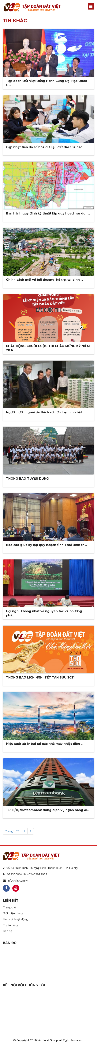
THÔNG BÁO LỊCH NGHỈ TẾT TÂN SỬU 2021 (40, 677)
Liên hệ (7, 931)
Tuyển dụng (10, 925)
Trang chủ (9, 907)
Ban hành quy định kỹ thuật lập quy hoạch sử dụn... (48, 213)
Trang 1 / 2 (12, 831)
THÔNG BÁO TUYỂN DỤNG (27, 478)
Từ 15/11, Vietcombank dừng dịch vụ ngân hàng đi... (47, 810)
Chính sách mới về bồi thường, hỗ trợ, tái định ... (44, 280)
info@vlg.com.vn (18, 880)
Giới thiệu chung (13, 913)
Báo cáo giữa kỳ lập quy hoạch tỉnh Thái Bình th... (46, 545)
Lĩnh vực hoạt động (15, 919)
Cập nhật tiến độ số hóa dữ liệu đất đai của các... (45, 147)
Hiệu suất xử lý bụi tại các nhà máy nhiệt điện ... (44, 744)
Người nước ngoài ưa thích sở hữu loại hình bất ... (45, 412)
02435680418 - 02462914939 (27, 874)
